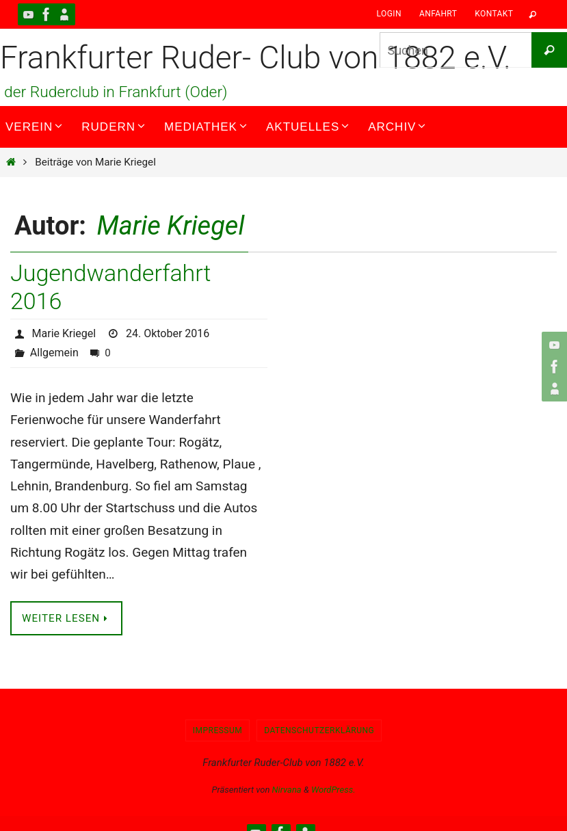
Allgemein (54, 352)
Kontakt (494, 13)
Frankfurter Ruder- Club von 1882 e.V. (255, 57)
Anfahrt (438, 13)
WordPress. (333, 789)
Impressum (218, 730)
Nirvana (287, 789)
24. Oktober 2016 (167, 333)
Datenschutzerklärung (319, 730)
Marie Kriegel (171, 226)
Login (389, 13)
